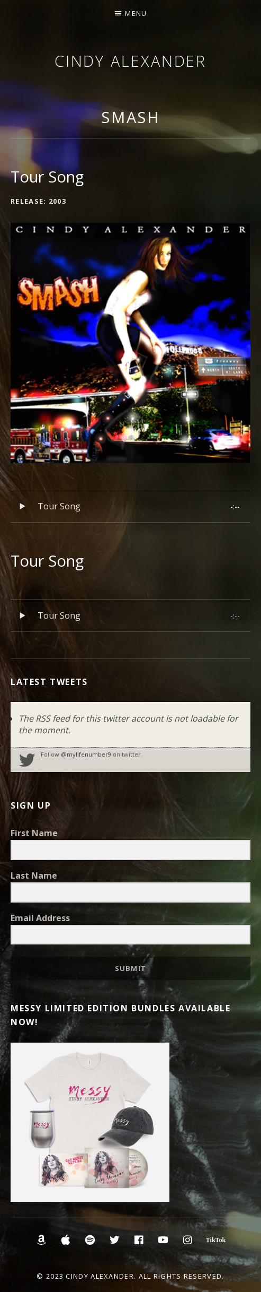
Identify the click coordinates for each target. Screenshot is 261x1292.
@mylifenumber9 (86, 754)
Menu (136, 13)
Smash (130, 117)
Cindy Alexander (131, 60)
